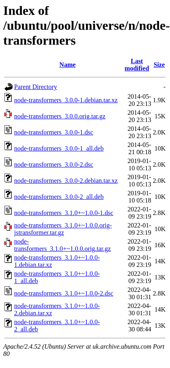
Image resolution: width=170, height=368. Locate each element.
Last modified (137, 65)
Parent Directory (35, 86)
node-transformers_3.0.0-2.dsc (53, 164)
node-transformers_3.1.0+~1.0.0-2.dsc (63, 293)
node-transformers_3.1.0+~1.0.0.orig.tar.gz (62, 245)
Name (67, 64)
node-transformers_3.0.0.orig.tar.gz (59, 116)
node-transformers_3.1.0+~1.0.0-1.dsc (63, 212)
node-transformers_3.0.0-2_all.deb (59, 196)
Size (159, 64)
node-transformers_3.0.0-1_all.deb (59, 148)
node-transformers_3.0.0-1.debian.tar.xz (66, 100)
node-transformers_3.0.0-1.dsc (53, 132)
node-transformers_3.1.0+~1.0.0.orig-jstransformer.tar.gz (63, 229)
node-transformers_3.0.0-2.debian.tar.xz (66, 180)
